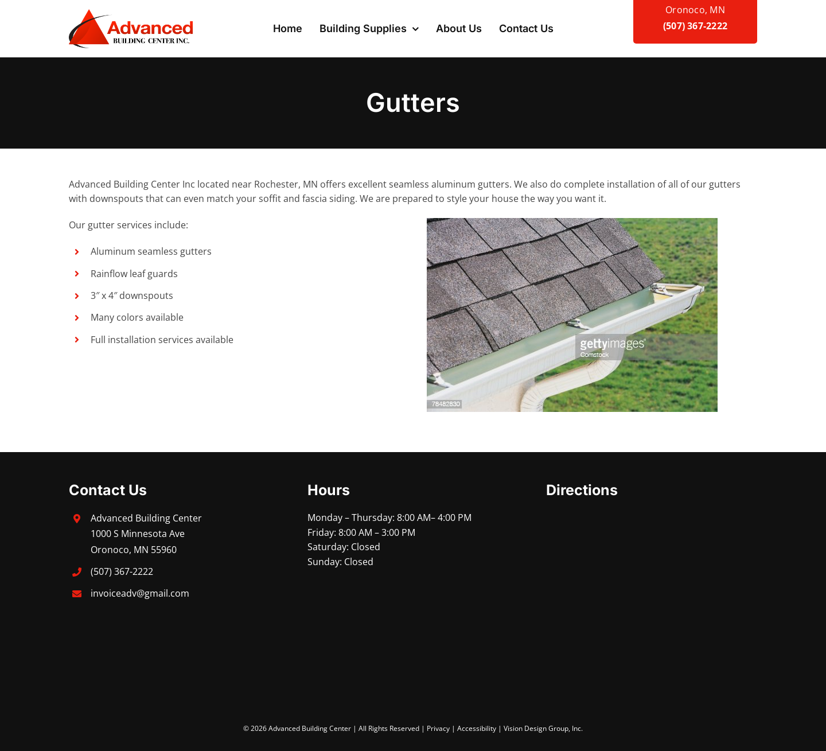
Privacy (438, 728)
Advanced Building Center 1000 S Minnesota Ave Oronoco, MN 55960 (146, 533)
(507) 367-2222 (695, 26)
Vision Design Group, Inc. (543, 728)
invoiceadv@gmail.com (140, 593)
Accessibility (476, 728)
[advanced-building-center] (131, 13)
